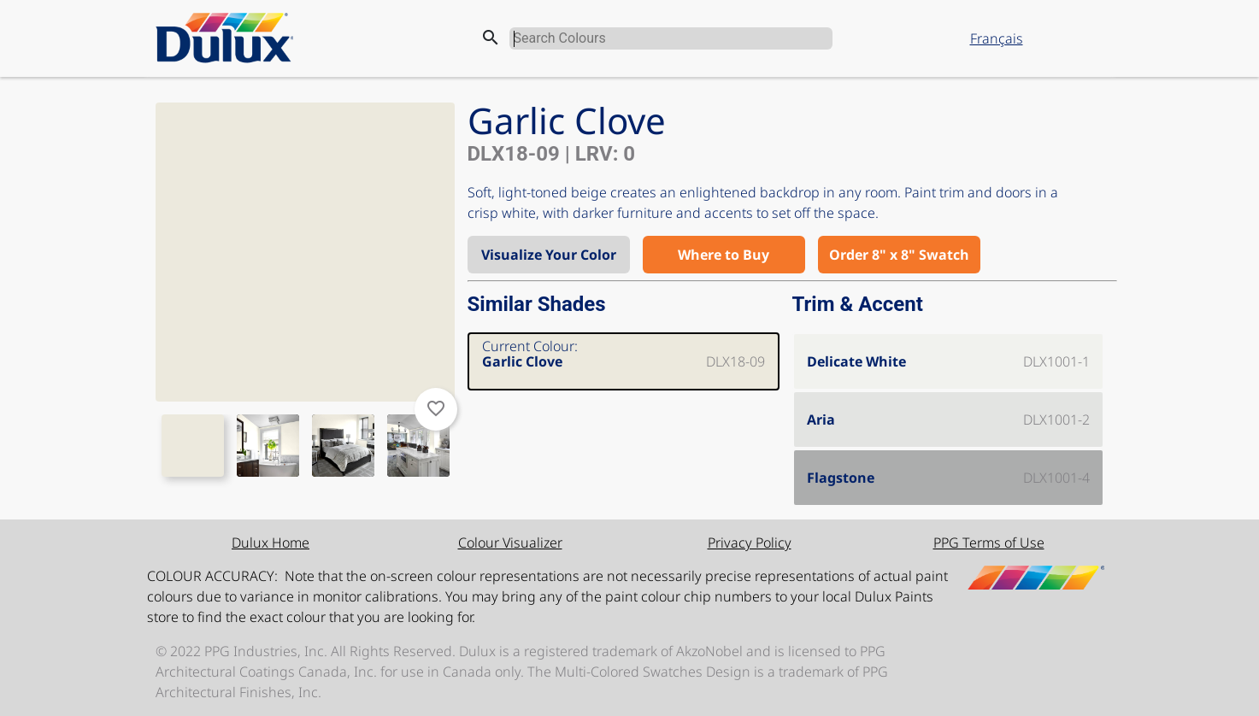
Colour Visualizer (510, 542)
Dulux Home (270, 542)
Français (996, 38)
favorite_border (436, 408)
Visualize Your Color (548, 254)
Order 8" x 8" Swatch (899, 254)
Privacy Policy (749, 542)
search (490, 37)
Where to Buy (723, 254)
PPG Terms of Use (988, 542)
